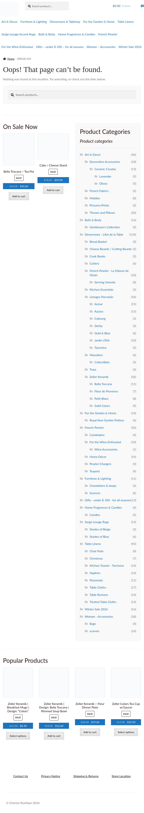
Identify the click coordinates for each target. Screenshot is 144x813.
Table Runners (99, 594)
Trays (93, 369)
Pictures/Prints (99, 205)
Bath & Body (46, 34)
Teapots (95, 471)
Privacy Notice (50, 776)
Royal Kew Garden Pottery (107, 420)
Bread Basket (98, 241)
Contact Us (20, 776)
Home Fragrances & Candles (76, 34)
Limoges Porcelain (101, 297)
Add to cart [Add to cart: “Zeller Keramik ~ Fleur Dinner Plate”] (89, 732)
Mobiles (95, 198)
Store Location (121, 776)
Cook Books (97, 256)
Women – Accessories (101, 47)
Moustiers (96, 355)
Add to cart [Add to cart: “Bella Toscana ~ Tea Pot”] (18, 196)
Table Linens (126, 21)
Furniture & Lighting (33, 21)
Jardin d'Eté (102, 340)
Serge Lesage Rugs (97, 522)
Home (11, 58)
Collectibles (102, 362)
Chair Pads (97, 551)
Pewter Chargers (100, 464)
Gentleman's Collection (105, 227)
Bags (93, 623)
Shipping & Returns (85, 776)
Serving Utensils (105, 282)
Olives (103, 183)
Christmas (96, 558)
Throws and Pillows (102, 212)
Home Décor (98, 456)
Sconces (95, 493)
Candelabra (97, 435)
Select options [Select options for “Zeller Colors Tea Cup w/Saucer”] (126, 732)
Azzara (98, 311)
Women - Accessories (99, 616)
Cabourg (100, 318)
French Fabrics (99, 191)
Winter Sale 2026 (130, 47)
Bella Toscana (103, 384)
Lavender (105, 176)
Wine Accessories (106, 449)
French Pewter (107, 34)
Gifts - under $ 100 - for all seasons (108, 500)
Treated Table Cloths (103, 602)
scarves (94, 631)
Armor (98, 304)
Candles (95, 514)
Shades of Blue (99, 536)
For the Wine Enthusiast (17, 47)
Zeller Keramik (99, 376)
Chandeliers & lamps (103, 485)
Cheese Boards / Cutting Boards (111, 249)
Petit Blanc (101, 398)
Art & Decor (9, 21)
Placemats (96, 580)
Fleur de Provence (106, 391)
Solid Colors (102, 405)
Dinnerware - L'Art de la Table (104, 234)
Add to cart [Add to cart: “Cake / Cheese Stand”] (53, 190)
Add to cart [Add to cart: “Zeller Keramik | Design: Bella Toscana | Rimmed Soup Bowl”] (53, 735)
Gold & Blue (102, 333)
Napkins (95, 573)
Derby (98, 326)
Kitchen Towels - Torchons (107, 565)
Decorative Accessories (105, 161)
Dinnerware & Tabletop (65, 21)
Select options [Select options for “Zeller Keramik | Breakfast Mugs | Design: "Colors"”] (18, 735)
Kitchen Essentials (101, 289)
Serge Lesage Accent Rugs (18, 34)
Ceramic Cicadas (105, 169)
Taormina (100, 347)
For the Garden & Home (99, 21)
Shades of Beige (100, 529)
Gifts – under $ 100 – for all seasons (60, 47)
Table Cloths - (99, 587)
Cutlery (94, 263)
